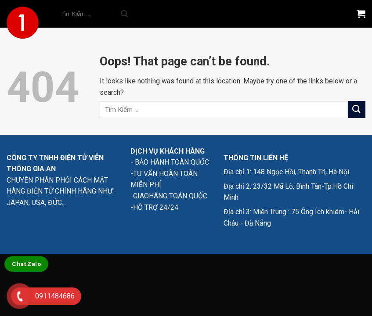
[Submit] (124, 14)
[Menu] (335, 14)
